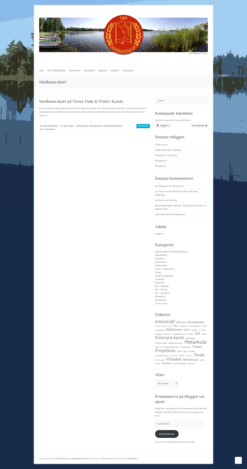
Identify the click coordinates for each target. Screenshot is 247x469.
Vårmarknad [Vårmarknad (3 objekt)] (190, 359)
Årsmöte (173, 200)
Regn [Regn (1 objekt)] (185, 351)
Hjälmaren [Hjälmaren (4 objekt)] (174, 329)
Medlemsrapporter (164, 275)
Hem (41, 70)
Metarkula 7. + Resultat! (166, 155)
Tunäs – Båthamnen (165, 268)
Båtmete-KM (161, 209)
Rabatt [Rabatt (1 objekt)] (179, 351)
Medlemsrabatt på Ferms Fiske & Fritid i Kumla (81, 101)
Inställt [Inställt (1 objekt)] (194, 330)
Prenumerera (166, 433)
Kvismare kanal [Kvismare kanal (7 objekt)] (169, 337)
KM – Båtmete (162, 286)
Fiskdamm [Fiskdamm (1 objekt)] (183, 326)
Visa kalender (199, 125)
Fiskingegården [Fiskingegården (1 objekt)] (195, 326)
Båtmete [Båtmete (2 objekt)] (181, 322)
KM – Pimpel (161, 289)
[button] (162, 125)
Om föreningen (56, 70)
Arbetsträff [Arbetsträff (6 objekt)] (165, 321)
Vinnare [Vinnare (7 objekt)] (173, 359)
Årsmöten (159, 258)
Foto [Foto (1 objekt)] (204, 326)
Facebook (128, 70)
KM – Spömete (162, 293)
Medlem (102, 70)
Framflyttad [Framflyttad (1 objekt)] (159, 330)
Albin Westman (50, 125)
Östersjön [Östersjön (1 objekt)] (191, 363)
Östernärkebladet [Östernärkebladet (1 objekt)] (179, 363)
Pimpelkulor (161, 300)
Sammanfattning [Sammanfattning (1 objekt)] (161, 355)
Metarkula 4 (179, 214)
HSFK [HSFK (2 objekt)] (187, 329)
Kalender (89, 70)
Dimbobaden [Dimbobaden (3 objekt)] (195, 322)
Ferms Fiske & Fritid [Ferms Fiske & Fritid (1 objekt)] (163, 326)
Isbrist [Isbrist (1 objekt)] (203, 330)
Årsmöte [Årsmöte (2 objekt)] (166, 363)
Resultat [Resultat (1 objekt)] (192, 351)
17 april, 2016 (67, 125)
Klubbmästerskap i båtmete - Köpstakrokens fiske (178, 205)
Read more (143, 125)
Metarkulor (160, 296)
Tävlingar (74, 70)
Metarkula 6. (161, 160)
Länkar (115, 70)
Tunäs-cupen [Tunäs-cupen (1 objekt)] (160, 360)
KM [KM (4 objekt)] (197, 333)
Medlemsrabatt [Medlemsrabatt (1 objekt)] (161, 343)
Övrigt (158, 272)
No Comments (47, 129)
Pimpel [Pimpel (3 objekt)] (197, 346)
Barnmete (160, 282)
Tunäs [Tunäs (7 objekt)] (199, 355)
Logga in (159, 233)
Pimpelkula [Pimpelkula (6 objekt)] (165, 350)
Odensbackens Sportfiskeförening (105, 125)
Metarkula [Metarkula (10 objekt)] (195, 342)
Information (82, 125)
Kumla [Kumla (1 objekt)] (204, 334)
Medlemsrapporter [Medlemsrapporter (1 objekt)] (176, 343)
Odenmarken (161, 265)
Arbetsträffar (161, 255)
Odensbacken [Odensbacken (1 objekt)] (185, 347)
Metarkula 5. (161, 166)
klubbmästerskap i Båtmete (168, 150)
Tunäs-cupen (161, 144)
